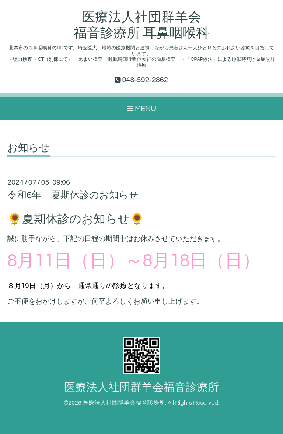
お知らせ (28, 148)
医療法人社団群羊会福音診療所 (141, 387)
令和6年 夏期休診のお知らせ (73, 195)
